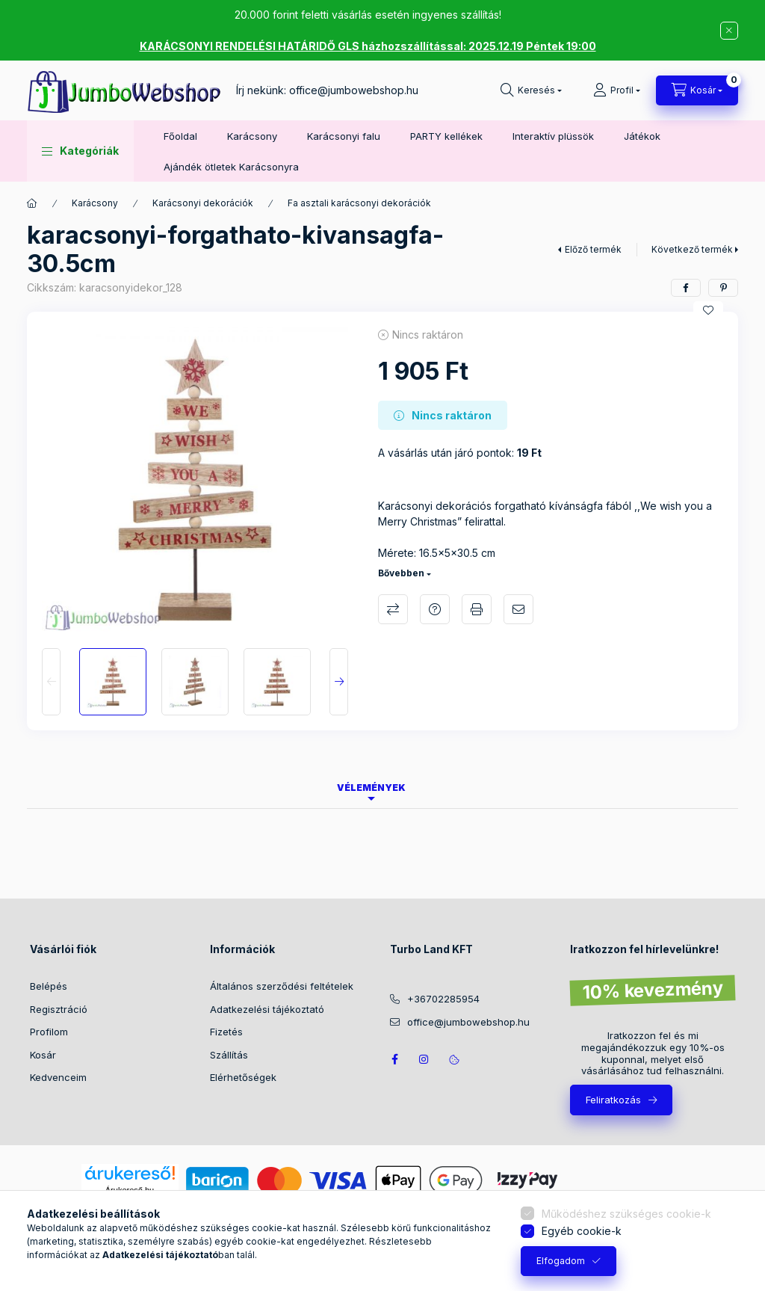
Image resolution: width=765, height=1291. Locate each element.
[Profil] (616, 90)
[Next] (338, 681)
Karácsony (252, 136)
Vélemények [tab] (371, 787)
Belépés (48, 986)
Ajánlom (518, 609)
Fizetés (226, 1032)
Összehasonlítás (393, 609)
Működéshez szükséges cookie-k (626, 1213)
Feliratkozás (613, 1100)
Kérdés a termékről (435, 609)
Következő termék (692, 249)
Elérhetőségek (243, 1077)
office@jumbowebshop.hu (353, 90)
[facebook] (686, 288)
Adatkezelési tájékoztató (267, 1009)
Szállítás (229, 1055)
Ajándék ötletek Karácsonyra (231, 167)
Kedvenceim (58, 1077)
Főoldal (180, 136)
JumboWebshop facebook (394, 1059)
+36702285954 (443, 999)
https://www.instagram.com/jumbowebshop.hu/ (424, 1059)
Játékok (642, 136)
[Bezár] (729, 31)
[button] (80, 151)
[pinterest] (723, 288)
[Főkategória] (32, 203)
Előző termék (593, 249)
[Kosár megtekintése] (697, 90)
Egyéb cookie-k (582, 1230)
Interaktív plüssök (553, 136)
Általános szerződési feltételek (281, 986)
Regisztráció (58, 1009)
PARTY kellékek (446, 136)
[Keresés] (531, 90)
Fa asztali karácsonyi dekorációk (359, 203)
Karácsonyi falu (343, 136)
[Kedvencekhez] (708, 310)
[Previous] (51, 681)
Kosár (43, 1055)
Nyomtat (477, 609)
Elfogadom (560, 1260)
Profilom (49, 1032)
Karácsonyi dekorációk (202, 203)
